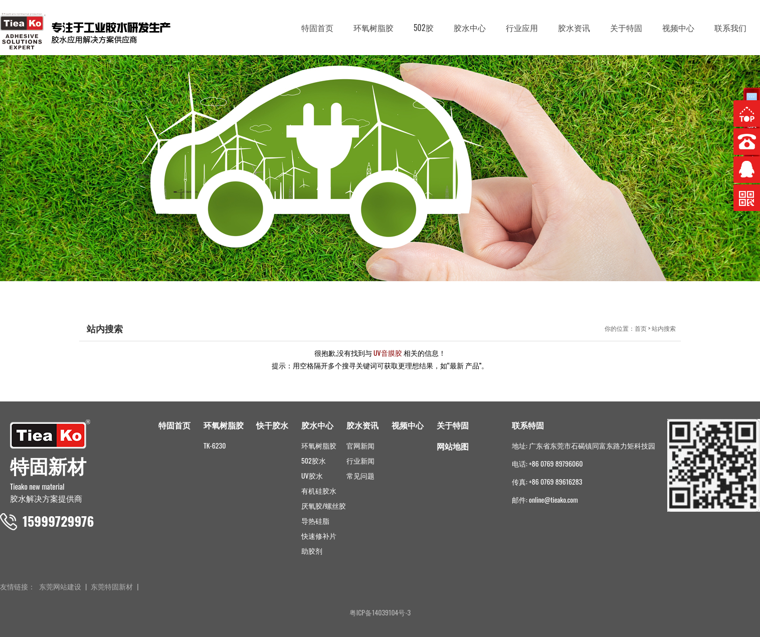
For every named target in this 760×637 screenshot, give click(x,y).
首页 (641, 328)
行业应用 (522, 28)
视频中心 (678, 28)
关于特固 (626, 28)
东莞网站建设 (60, 586)
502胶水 (313, 460)
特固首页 (317, 28)
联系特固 (528, 425)
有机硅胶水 (318, 490)
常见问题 (360, 475)
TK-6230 (215, 445)
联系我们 (730, 28)
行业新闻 (360, 460)
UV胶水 (312, 475)
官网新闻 (360, 445)
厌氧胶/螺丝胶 (323, 505)
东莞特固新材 (112, 586)
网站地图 (453, 446)
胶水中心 (470, 28)
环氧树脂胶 (373, 28)
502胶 (424, 28)
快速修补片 (318, 535)
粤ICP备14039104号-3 (380, 612)
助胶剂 (311, 550)
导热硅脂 (315, 520)
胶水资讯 (574, 28)
